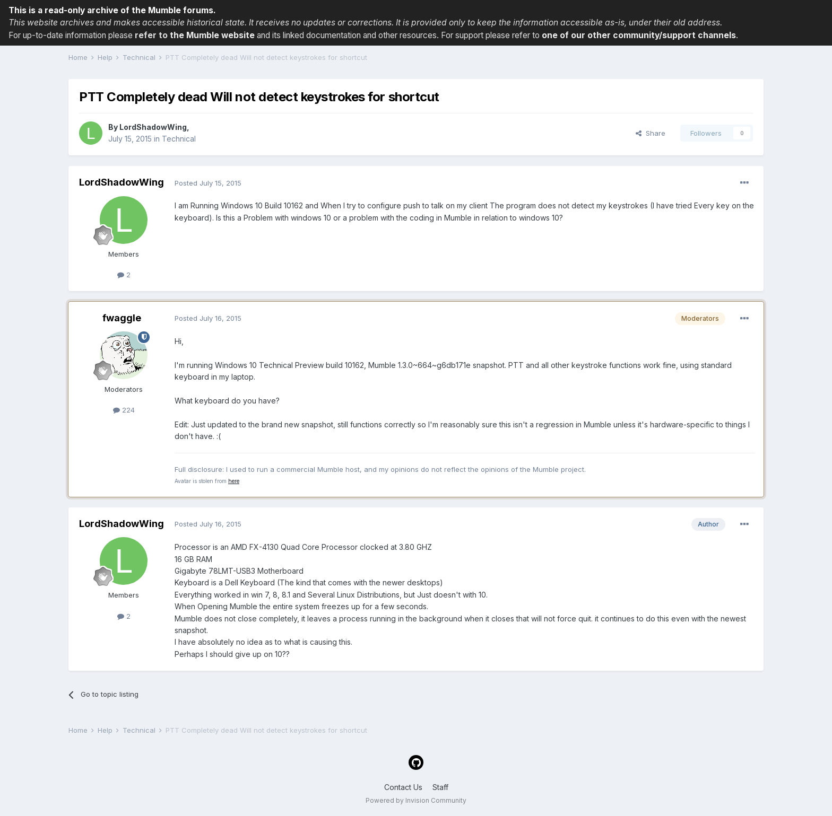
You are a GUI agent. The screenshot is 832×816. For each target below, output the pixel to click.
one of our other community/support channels (639, 35)
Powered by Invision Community (416, 800)
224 (124, 410)
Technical (179, 138)
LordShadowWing (153, 126)
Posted (208, 183)
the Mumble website (212, 35)
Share (650, 133)
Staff (440, 787)
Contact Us (403, 787)
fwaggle (121, 317)
